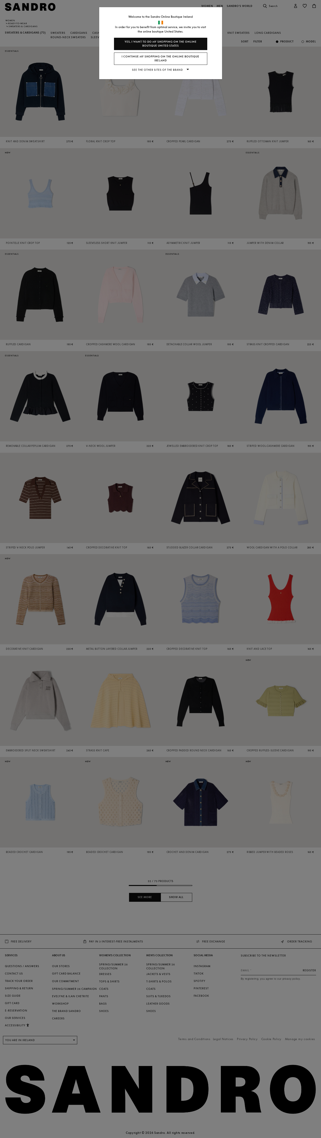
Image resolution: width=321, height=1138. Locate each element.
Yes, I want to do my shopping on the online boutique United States (161, 43)
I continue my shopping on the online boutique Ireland (160, 58)
